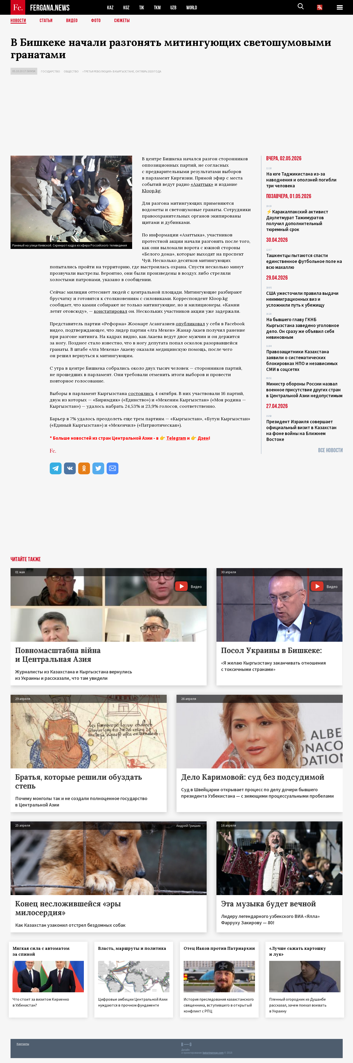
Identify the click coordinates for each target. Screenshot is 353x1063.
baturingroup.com (213, 1057)
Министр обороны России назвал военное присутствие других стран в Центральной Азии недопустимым (304, 389)
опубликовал (190, 324)
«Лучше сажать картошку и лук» (299, 951)
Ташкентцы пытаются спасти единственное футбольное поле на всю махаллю (304, 261)
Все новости (330, 450)
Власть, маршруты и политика (134, 948)
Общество (71, 71)
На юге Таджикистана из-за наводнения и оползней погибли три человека (301, 180)
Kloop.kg (151, 190)
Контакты (23, 1048)
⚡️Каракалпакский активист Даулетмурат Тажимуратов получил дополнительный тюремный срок (297, 220)
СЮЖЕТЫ (122, 20)
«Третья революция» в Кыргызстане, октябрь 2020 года (121, 71)
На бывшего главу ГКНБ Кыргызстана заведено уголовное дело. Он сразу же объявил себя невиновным (302, 328)
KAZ (110, 7)
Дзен (203, 438)
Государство (50, 71)
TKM (158, 7)
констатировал (110, 311)
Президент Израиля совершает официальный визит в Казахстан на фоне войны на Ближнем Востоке (301, 430)
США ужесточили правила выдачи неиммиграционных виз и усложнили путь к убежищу (302, 299)
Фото (96, 20)
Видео (72, 20)
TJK (142, 7)
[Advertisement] (176, 116)
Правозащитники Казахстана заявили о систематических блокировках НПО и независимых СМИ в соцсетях (302, 360)
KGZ (126, 7)
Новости (18, 20)
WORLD (193, 7)
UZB (175, 7)
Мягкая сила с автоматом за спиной (42, 951)
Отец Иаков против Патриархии (206, 951)
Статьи (46, 20)
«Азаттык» (202, 184)
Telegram (176, 438)
